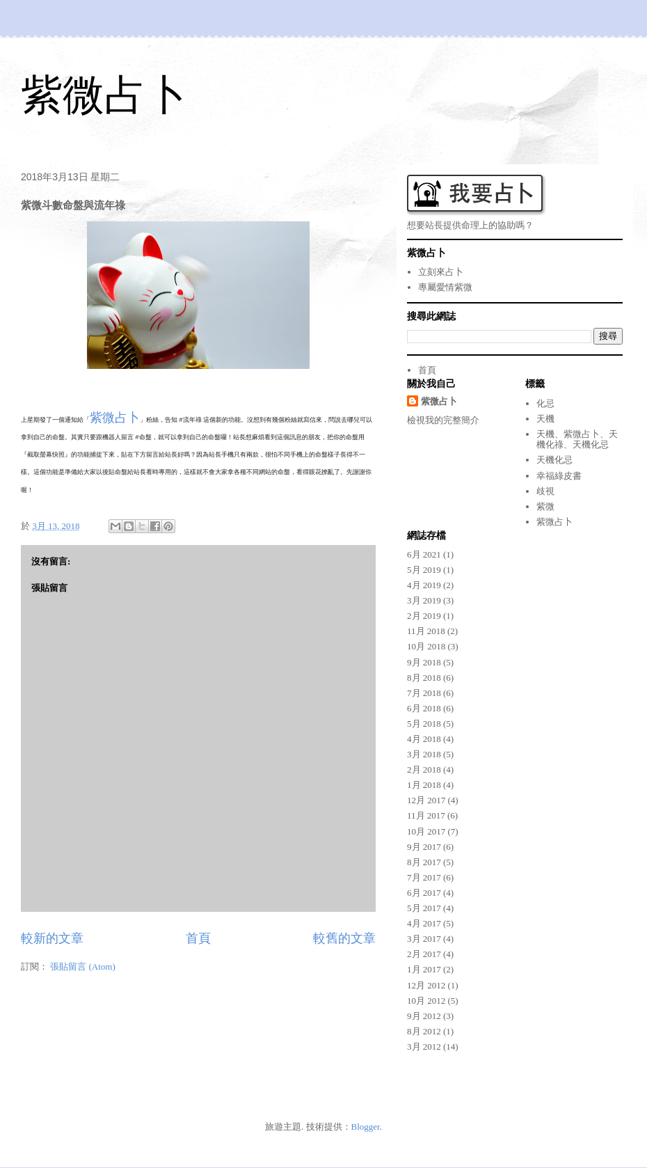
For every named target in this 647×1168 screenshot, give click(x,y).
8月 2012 (424, 1031)
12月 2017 (426, 800)
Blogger (365, 1126)
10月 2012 (426, 1000)
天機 (545, 418)
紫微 (545, 506)
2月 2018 (424, 769)
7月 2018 (424, 693)
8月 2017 (424, 862)
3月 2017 (424, 938)
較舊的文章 (344, 938)
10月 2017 (426, 831)
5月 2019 (424, 570)
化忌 (545, 403)
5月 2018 (424, 723)
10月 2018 (426, 646)
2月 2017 (424, 954)
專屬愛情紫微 (445, 287)
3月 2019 (424, 600)
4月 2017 (424, 923)
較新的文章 (52, 938)
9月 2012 (424, 1016)
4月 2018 (424, 739)
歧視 (545, 491)
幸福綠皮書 (559, 476)
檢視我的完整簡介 (443, 420)
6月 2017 (424, 892)
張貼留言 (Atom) (82, 966)
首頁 (198, 938)
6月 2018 (424, 708)
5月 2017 (424, 908)
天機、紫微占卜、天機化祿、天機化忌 (577, 439)
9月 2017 (424, 847)
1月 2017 (424, 969)
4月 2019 (424, 585)
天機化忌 (554, 460)
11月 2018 (426, 631)
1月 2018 (424, 785)
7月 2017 (424, 877)
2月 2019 (424, 615)
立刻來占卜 (440, 272)
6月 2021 (424, 554)
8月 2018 (424, 677)
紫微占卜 (104, 95)
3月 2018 (424, 754)
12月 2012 (426, 985)
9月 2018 (424, 662)
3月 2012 (424, 1046)
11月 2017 (426, 815)
